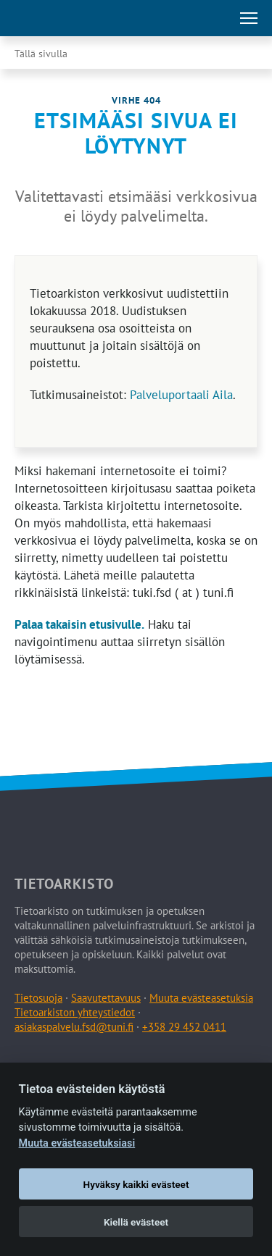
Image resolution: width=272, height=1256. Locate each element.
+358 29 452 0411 (184, 1027)
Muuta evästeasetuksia (201, 997)
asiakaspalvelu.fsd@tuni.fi (74, 1027)
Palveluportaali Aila (181, 395)
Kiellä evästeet (136, 1222)
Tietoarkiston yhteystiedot (75, 1012)
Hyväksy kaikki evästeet (136, 1184)
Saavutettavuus (106, 998)
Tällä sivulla (41, 53)
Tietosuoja (38, 998)
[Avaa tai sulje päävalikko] (248, 18)
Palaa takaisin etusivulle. (79, 624)
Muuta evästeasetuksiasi (77, 1143)
